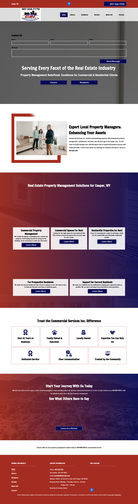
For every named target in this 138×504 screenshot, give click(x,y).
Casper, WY (15, 4)
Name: (14, 39)
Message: (15, 48)
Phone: (91, 39)
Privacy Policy (118, 495)
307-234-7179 (73, 151)
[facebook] (69, 4)
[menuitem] (64, 14)
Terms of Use (111, 495)
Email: (52, 39)
